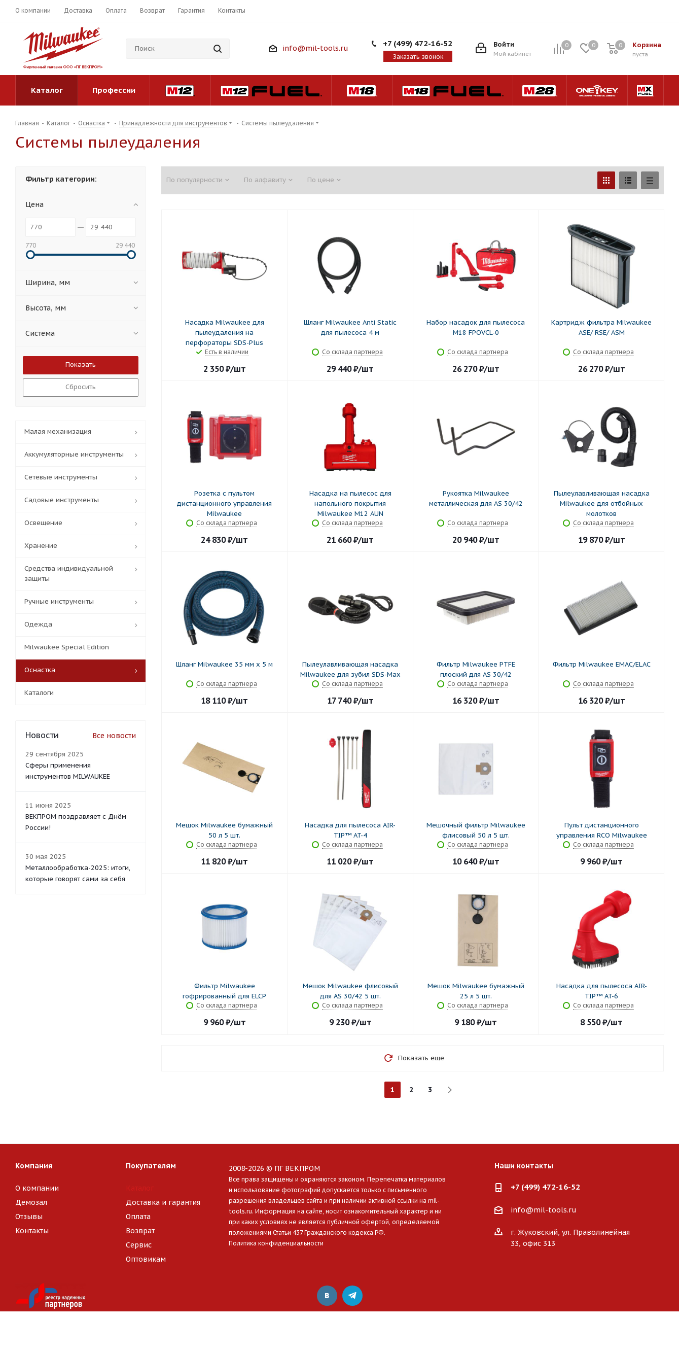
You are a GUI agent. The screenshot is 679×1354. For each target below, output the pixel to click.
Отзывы (29, 1216)
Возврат (140, 1230)
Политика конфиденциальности (276, 1243)
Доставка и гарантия (163, 1202)
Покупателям (151, 1165)
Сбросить (80, 387)
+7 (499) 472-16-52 (417, 43)
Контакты (32, 1230)
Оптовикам (146, 1259)
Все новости (114, 735)
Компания (34, 1165)
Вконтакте (327, 1296)
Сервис (139, 1244)
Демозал (31, 1202)
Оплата (138, 1216)
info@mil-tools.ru (315, 48)
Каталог (140, 1188)
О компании (37, 1188)
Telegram (352, 1296)
